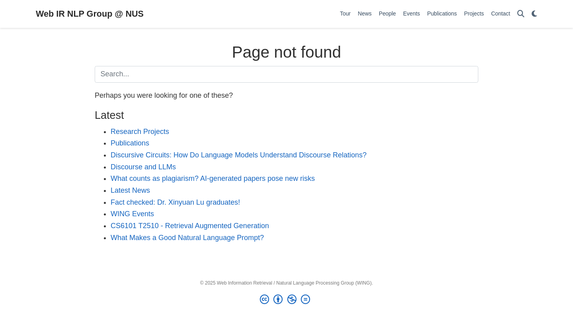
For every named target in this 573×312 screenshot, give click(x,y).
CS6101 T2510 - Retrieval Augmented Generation (190, 226)
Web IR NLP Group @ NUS (90, 14)
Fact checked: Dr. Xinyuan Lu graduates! (175, 202)
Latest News (130, 190)
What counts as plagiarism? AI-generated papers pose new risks (213, 178)
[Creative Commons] (286, 300)
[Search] (520, 14)
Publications (130, 143)
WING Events (132, 214)
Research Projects (140, 132)
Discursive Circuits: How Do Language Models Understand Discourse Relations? (238, 155)
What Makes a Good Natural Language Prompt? (187, 238)
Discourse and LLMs (143, 167)
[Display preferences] (534, 14)
